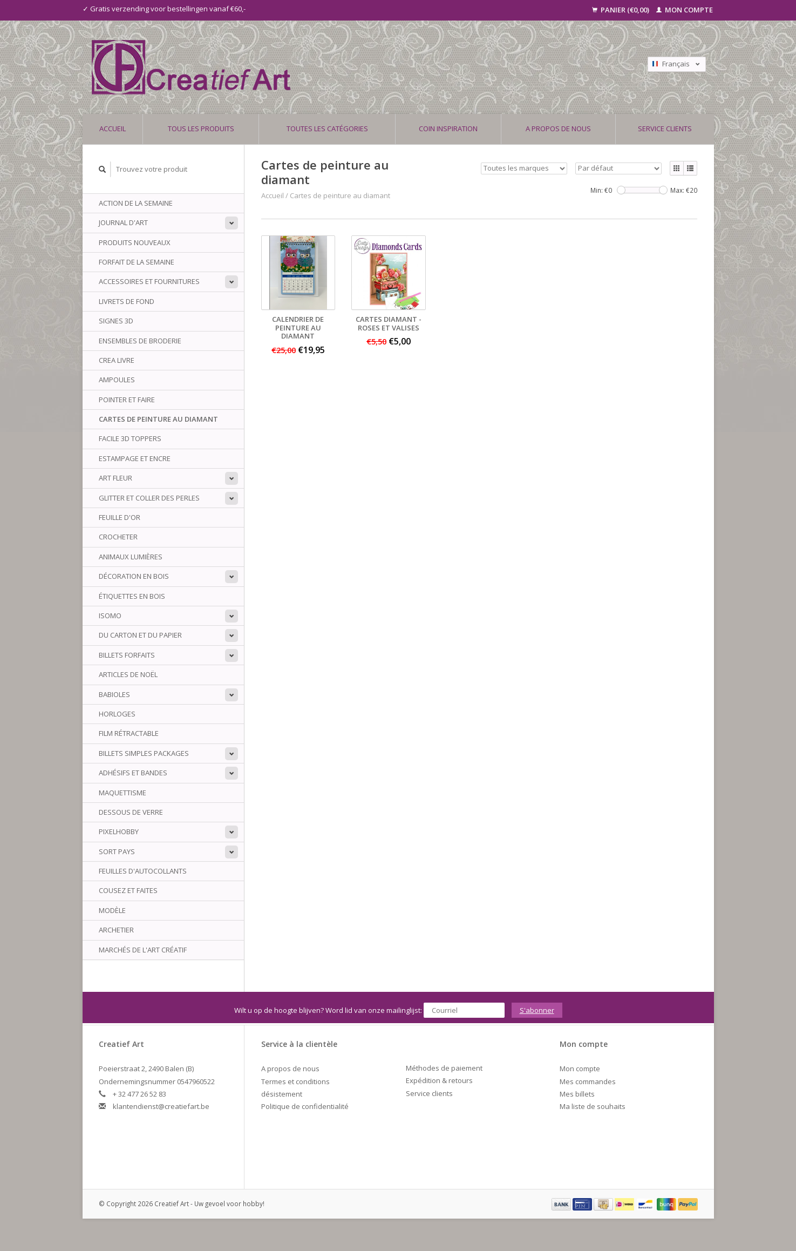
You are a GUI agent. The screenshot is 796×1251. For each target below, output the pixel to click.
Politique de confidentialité (305, 1106)
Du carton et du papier (140, 635)
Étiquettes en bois (132, 596)
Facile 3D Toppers (130, 438)
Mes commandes (588, 1081)
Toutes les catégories (327, 128)
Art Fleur (115, 478)
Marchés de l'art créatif (143, 950)
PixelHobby (119, 831)
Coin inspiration (448, 128)
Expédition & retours (439, 1080)
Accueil (112, 128)
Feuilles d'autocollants (143, 871)
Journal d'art (123, 222)
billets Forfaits (127, 655)
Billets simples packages (144, 753)
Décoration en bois (134, 576)
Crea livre (116, 360)
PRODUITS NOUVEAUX (135, 242)
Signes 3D (116, 321)
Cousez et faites (128, 890)
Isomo (110, 615)
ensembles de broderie (140, 341)
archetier (116, 930)
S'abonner (537, 1010)
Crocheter (118, 537)
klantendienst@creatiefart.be (161, 1106)
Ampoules (117, 379)
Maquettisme (122, 792)
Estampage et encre (135, 458)
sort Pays (117, 851)
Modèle (112, 910)
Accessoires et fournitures (149, 281)
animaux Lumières (130, 557)
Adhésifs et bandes (133, 772)
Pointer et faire (127, 399)
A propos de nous (558, 128)
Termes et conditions (295, 1081)
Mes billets (577, 1094)
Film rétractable (129, 733)
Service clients (665, 128)
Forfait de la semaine (136, 262)
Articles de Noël (128, 674)
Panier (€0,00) (621, 10)
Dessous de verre (131, 812)
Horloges (117, 714)
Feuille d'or (119, 517)
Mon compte (684, 10)
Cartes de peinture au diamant (158, 419)
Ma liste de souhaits (592, 1106)
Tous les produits (201, 128)
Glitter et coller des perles (149, 498)
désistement (281, 1094)
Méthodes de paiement (444, 1068)
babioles (114, 694)
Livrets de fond (126, 301)
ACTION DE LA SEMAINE (136, 203)
